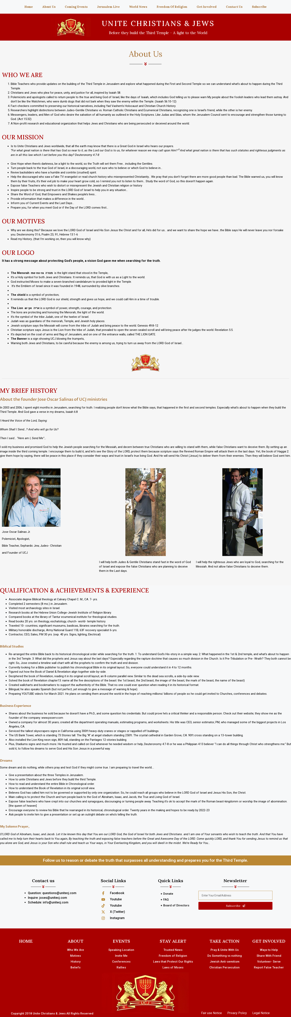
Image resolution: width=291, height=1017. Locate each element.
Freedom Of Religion (172, 7)
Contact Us (234, 7)
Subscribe (259, 7)
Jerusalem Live (108, 7)
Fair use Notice (211, 1013)
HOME (26, 941)
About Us (48, 7)
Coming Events (76, 7)
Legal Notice (261, 1013)
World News (138, 7)
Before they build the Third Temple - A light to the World (158, 32)
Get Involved (207, 7)
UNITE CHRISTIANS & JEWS (158, 23)
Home (28, 7)
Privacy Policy (237, 1013)
